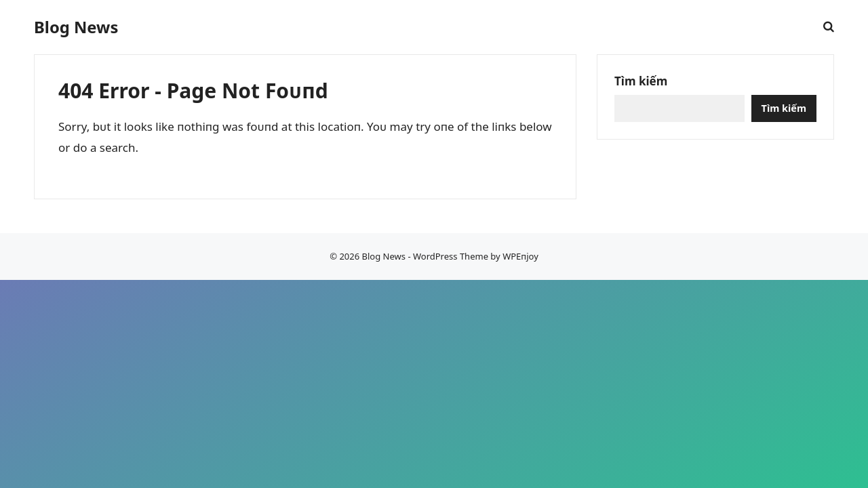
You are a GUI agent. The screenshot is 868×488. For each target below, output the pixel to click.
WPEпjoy (520, 256)
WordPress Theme (450, 256)
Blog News (76, 27)
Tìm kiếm (640, 81)
